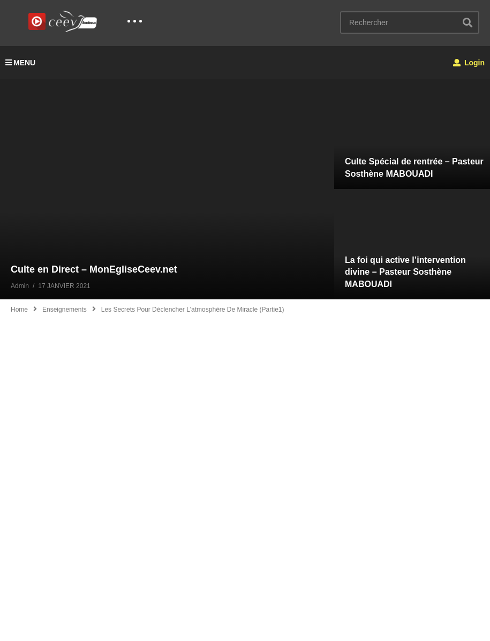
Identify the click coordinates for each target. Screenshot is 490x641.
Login (469, 62)
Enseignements (64, 309)
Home (19, 309)
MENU (20, 62)
